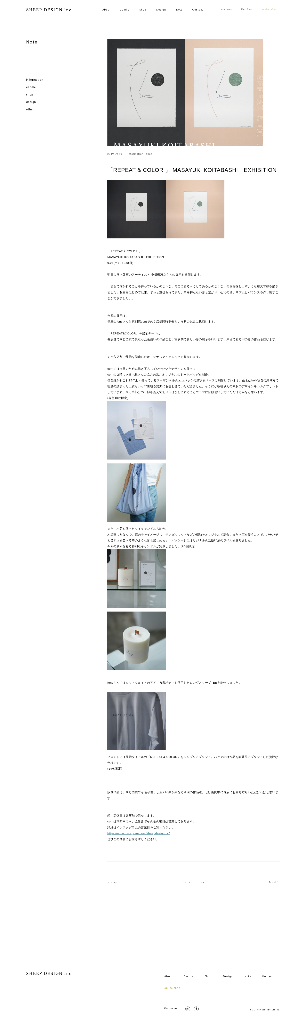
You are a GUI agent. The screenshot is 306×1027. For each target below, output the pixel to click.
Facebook (247, 9)
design (31, 102)
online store (269, 9)
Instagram (226, 9)
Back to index (194, 883)
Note (179, 9)
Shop (142, 9)
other (30, 110)
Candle (124, 9)
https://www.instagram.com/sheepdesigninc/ (138, 833)
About (106, 9)
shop (29, 95)
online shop (172, 988)
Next (274, 883)
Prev (113, 883)
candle (31, 88)
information (34, 80)
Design (161, 9)
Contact (197, 9)
